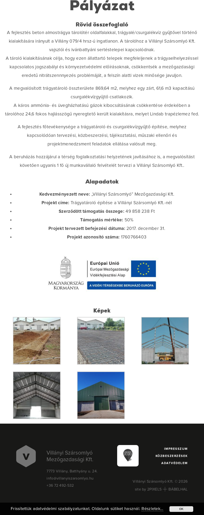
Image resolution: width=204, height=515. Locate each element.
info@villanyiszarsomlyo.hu (70, 478)
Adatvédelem (174, 463)
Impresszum (176, 449)
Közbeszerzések (172, 456)
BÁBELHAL (178, 489)
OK (181, 509)
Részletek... (152, 509)
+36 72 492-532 (60, 485)
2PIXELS (154, 489)
